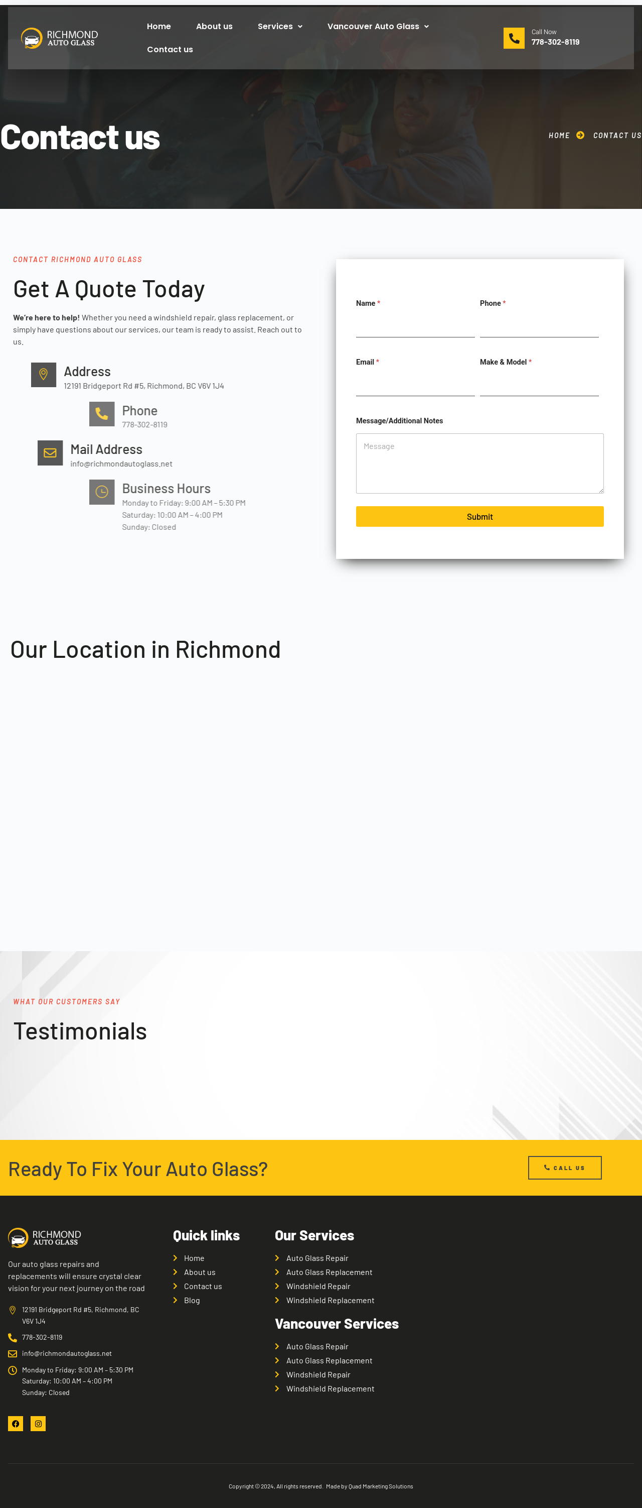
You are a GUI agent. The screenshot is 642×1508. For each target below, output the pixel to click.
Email (367, 362)
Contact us (170, 49)
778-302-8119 (556, 41)
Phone (493, 303)
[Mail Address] (307, 453)
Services (280, 26)
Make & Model (506, 362)
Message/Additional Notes (399, 421)
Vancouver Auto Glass (378, 26)
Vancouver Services (337, 1323)
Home (159, 26)
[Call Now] (514, 38)
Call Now (544, 32)
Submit (480, 516)
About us (214, 26)
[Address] (288, 375)
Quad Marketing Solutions (381, 1485)
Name (368, 303)
